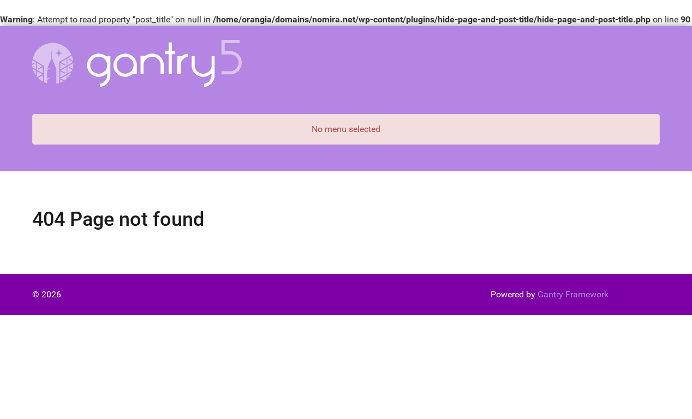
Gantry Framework (573, 294)
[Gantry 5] (137, 63)
